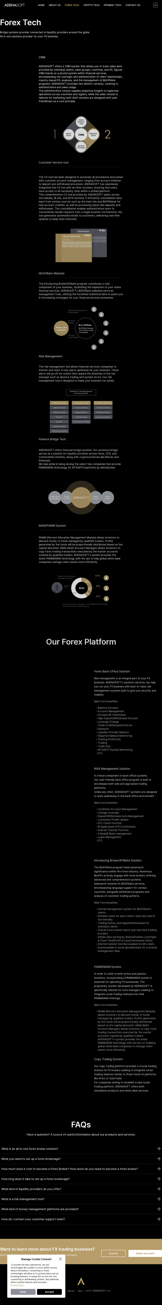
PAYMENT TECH (112, 5)
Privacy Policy (17, 1285)
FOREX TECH (72, 5)
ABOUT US (55, 5)
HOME (41, 5)
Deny (23, 1291)
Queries (113, 1253)
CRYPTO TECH (91, 5)
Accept (49, 1291)
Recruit (71, 1291)
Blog (80, 1291)
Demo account (145, 1253)
